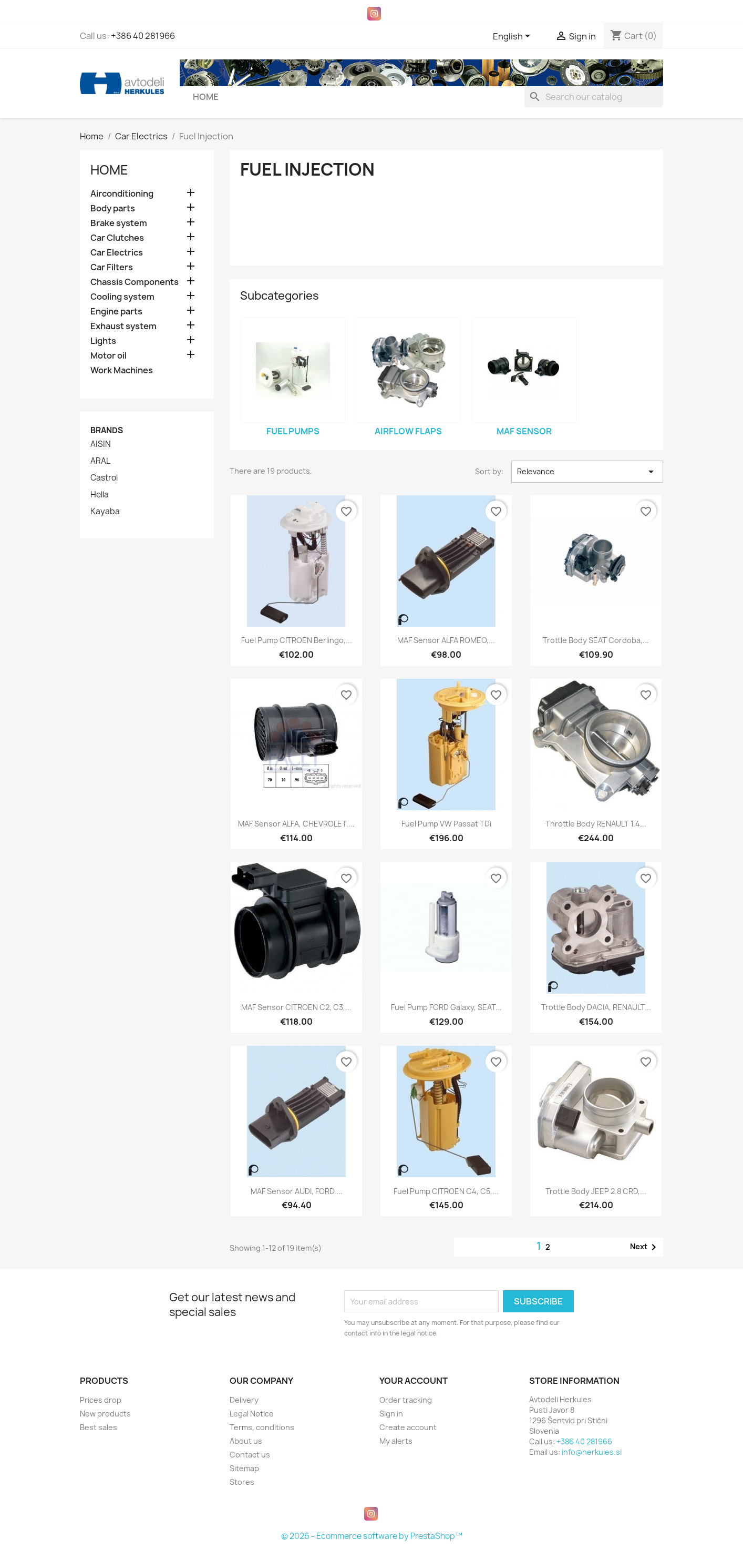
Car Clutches (117, 237)
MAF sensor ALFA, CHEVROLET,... (296, 824)
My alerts (395, 1441)
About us (246, 1441)
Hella (99, 495)
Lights (103, 340)
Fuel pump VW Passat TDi (446, 824)
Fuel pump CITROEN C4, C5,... (446, 1191)
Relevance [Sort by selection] (587, 471)
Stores (242, 1482)
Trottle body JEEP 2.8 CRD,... (595, 1191)
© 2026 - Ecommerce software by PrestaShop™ (371, 1536)
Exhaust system (123, 326)
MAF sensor (524, 431)
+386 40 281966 (143, 36)
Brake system (118, 223)
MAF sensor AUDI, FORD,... (297, 1191)
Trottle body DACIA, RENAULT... (596, 1007)
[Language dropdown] (513, 36)
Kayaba (105, 511)
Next (645, 1247)
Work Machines (121, 370)
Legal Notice (252, 1414)
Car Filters (111, 267)
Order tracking (405, 1400)
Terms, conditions (262, 1427)
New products (105, 1414)
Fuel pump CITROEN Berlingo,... (296, 640)
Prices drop (100, 1400)
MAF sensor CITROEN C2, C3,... (296, 1007)
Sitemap (244, 1468)
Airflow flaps (408, 431)
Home (206, 97)
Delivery (244, 1400)
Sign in (391, 1414)
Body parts (112, 208)
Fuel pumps (292, 431)
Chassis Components (134, 282)
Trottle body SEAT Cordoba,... (596, 640)
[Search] (593, 96)
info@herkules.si (592, 1452)
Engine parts (116, 311)
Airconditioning (121, 193)
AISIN (100, 444)
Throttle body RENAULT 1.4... (595, 824)
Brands (106, 430)
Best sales (98, 1427)
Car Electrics (116, 252)
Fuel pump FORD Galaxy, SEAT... (446, 1007)
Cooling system (122, 296)
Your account (413, 1380)
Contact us (250, 1455)
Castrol (104, 478)
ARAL (100, 461)
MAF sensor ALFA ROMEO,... (446, 640)
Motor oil (108, 355)
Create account (408, 1427)
